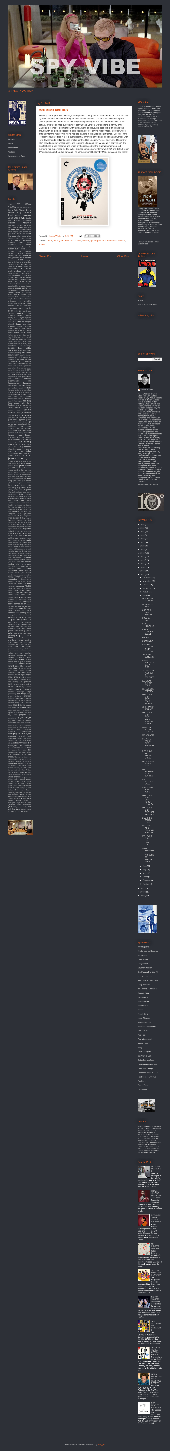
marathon (23, 538)
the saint (24, 754)
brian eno (27, 275)
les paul (24, 511)
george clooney (14, 410)
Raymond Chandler (15, 225)
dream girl (11, 363)
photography (14, 635)
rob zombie (22, 668)
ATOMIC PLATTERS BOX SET (148, 632)
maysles (14, 553)
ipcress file (26, 447)
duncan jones (20, 363)
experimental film (19, 381)
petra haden (27, 633)
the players (20, 752)
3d (18, 208)
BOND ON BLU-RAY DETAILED (147, 729)
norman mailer (13, 597)
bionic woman (18, 266)
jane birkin (27, 461)
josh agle (22, 490)
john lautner (13, 483)
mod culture (75, 240)
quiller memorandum (22, 651)
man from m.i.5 (25, 531)
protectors (11, 649)
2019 (142, 549)
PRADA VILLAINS (155, 1192)
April (145, 873)
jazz (13, 468)
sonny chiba (19, 703)
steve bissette (26, 723)
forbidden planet (19, 394)
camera (11, 288)
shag (29, 694)
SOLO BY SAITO (146, 619)
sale (10, 684)
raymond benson (15, 655)
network (11, 592)
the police (27, 752)
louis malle (27, 524)
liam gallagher (24, 514)
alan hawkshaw (18, 234)
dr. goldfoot (26, 359)
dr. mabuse (12, 361)
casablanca (27, 290)
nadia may (11, 588)
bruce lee (18, 279)
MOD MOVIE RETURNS (147, 599)
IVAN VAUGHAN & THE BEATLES (148, 772)
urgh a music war (24, 775)
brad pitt (11, 275)
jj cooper (28, 476)
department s (13, 346)
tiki (30, 763)
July (144, 595)
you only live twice (19, 808)
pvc (9, 651)
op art (23, 604)
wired (29, 803)
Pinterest (144, 244)
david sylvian (16, 337)
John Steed (14, 218)
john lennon (14, 485)
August (146, 592)
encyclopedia (12, 376)
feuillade (27, 388)
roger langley (26, 675)
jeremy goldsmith (13, 474)
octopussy (22, 599)
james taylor (18, 461)
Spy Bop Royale (144, 1052)
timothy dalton (20, 768)
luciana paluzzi (19, 527)
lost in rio (24, 522)
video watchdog (19, 785)
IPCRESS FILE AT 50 (148, 625)
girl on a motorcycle (21, 422)
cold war (19, 305)
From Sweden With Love (148, 980)
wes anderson (13, 794)
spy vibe (24, 717)
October (146, 585)
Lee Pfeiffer (14, 220)
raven (16, 653)
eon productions (24, 376)
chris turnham (18, 299)
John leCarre (143, 1014)
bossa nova (16, 273)
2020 (142, 546)
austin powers (24, 251)
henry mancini (25, 433)
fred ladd (21, 399)
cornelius (11, 315)
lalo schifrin (16, 507)
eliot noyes (19, 374)
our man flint (21, 608)
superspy (11, 731)
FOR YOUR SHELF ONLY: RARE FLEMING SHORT (147, 718)
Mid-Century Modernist (147, 1027)
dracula (28, 361)
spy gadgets (20, 715)
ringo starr (12, 668)
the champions (14, 748)
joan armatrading (14, 478)
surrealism (26, 731)
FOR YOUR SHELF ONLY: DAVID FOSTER (147, 840)
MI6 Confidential (144, 1022)
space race (26, 707)
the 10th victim (21, 743)
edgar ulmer (16, 368)
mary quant (19, 547)
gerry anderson (23, 415)
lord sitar (17, 522)
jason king (13, 466)
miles (13, 566)
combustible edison (15, 308)
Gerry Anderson (144, 985)
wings (18, 803)
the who (121, 240)
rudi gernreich (25, 682)
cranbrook (21, 320)
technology (12, 738)
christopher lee (14, 301)
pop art (27, 642)
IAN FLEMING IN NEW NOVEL (148, 763)
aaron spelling (13, 227)
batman (28, 258)
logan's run (21, 520)
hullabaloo (27, 439)
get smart (27, 417)
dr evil (17, 357)
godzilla (21, 424)
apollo (21, 242)
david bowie (19, 333)
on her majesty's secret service (19, 603)
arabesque (12, 244)
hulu (9, 442)
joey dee (23, 478)
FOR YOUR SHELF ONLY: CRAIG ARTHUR (147, 699)
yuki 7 (15, 811)
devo (15, 350)
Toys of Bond (143, 1085)
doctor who (26, 353)
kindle (15, 501)
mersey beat (27, 555)
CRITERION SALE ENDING (147, 612)
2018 (142, 553)
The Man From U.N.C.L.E (148, 1073)
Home (84, 256)
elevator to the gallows (23, 372)
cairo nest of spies (25, 286)
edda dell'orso (17, 366)
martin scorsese (13, 544)
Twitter (156, 242)
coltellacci (27, 306)
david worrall (26, 337)
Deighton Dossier (145, 968)
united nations (13, 775)
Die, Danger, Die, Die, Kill (148, 972)
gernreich (11, 415)
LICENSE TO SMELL (147, 605)
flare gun (28, 392)
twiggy (10, 772)
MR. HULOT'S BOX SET (155, 1246)
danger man (21, 324)
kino (22, 501)
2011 (142, 888)
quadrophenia (97, 240)
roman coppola (13, 679)
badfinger (20, 253)
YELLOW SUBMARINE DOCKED (156, 1272)
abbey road (22, 227)
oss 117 (18, 606)
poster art (23, 644)
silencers (11, 700)
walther (17, 792)
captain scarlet (21, 288)
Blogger (101, 1444)
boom (24, 271)
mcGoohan (21, 553)
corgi (29, 313)
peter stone (18, 633)
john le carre (25, 483)
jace (25, 453)
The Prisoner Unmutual (147, 1077)
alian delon (21, 236)
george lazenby (24, 412)
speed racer (27, 710)
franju (29, 394)
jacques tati (19, 455)
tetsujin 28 (11, 743)
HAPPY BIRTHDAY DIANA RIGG (148, 664)
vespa (42, 244)
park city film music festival (21, 615)
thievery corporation (23, 761)
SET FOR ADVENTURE (147, 305)
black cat (27, 266)
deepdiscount (17, 344)
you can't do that (21, 807)
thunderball (12, 763)
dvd (27, 363)
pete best (23, 626)
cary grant (19, 290)
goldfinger (12, 426)
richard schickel (25, 666)
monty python (14, 577)
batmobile (11, 260)
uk (29, 772)
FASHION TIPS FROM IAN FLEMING (148, 829)
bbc (21, 260)
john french (26, 481)
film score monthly (18, 392)
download (11, 357)
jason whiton (25, 466)
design (11, 348)
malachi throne (13, 531)
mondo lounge (13, 575)
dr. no (21, 361)
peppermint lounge (14, 624)
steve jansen (12, 725)
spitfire (28, 712)
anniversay (27, 240)
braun (16, 275)
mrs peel (27, 583)
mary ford (23, 544)
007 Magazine (143, 947)
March (145, 877)
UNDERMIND (147, 641)
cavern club (26, 295)
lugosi (10, 529)
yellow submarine (24, 805)
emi (29, 374)
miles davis (20, 566)
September (147, 588)
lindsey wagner (25, 518)
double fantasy (25, 355)
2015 (142, 564)
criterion (65, 240)
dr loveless (24, 357)
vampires (25, 777)
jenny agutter (13, 472)
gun (22, 428)
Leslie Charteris (144, 1018)
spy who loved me (16, 721)
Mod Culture (143, 1031)
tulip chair (21, 770)
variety (16, 779)
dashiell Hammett (24, 326)
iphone (10, 449)
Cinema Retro (25, 210)
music (28, 586)
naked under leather (23, 588)
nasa (10, 590)
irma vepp (17, 449)
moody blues (26, 577)
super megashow (24, 729)
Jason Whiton (147, 390)
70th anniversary (25, 208)
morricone (21, 579)
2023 (142, 535)
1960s (49, 240)
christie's (27, 299)
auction (11, 249)
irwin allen (25, 449)
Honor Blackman (23, 215)
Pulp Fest (141, 1035)
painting (23, 613)
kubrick (10, 505)
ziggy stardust (23, 811)
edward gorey (26, 368)
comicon (11, 313)
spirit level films (20, 712)
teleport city (21, 738)
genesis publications (23, 407)
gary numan (20, 405)
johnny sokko (13, 490)
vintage (16, 787)
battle (18, 260)
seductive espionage (16, 692)
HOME (140, 300)
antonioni (11, 242)
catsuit (16, 295)
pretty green (13, 646)
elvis (25, 374)
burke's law (18, 284)
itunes (21, 453)
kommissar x (26, 503)
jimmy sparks (20, 476)
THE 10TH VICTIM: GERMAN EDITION (155, 1351)
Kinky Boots (26, 218)
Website (11, 139)
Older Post (123, 256)
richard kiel (12, 664)
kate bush (23, 496)
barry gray (12, 258)
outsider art (19, 610)
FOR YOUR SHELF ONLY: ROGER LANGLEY (147, 799)
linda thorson (13, 518)
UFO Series (142, 1089)
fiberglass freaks (13, 390)
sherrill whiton (20, 698)
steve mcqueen (25, 725)
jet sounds (11, 476)
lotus (19, 524)
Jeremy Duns (143, 1006)
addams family (25, 229)
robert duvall (18, 670)
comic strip (18, 311)
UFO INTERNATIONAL (148, 781)
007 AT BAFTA (148, 735)
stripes (10, 727)
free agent (18, 401)
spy (9, 715)
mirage (19, 568)
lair (9, 507)
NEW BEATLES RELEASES (156, 1405)
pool (21, 642)
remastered (20, 657)
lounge (11, 527)
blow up (17, 269)
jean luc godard (21, 468)
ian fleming (25, 441)
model (10, 573)
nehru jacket (19, 590)
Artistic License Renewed (148, 951)
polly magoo (13, 642)
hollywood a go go (16, 437)
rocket (17, 675)
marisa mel (17, 542)
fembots (14, 388)
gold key (27, 424)
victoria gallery (20, 783)
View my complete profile (148, 485)
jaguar (28, 455)
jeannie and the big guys (22, 470)
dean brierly (22, 341)
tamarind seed (25, 736)
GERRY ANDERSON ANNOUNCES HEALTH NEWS (148, 855)
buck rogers (25, 282)
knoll (18, 503)
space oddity (16, 707)
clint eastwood (19, 303)
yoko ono (12, 807)
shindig (28, 698)
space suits (12, 710)
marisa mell (26, 542)
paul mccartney (19, 619)
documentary (13, 355)
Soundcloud (13, 148)
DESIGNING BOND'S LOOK (147, 820)
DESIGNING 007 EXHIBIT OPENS (147, 754)
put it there (27, 649)
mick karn (16, 562)
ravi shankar (25, 653)
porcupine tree (13, 644)
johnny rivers (26, 488)
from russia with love (19, 403)
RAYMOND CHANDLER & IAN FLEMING (147, 648)
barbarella (27, 255)
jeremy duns (25, 472)
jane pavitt (21, 463)
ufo (26, 772)
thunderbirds (23, 763)
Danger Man (143, 964)
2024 (142, 532)
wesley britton (25, 794)
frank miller (12, 396)
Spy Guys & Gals (145, 1056)
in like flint (22, 444)
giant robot (12, 420)
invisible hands (16, 447)
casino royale (14, 292)
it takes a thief (19, 450)
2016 (142, 560)
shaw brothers (14, 696)
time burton (22, 765)
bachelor (11, 253)
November (147, 581)
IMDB (10, 143)
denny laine (27, 344)
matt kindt (23, 549)
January (146, 884)
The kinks (27, 225)
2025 (142, 528)
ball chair (18, 255)
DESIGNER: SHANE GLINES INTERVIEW (156, 1218)
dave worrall (20, 331)
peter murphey (20, 631)
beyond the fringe (21, 264)
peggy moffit (19, 622)
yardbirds (11, 805)
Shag (140, 1048)
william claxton (14, 800)
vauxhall (22, 779)
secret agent (23, 689)
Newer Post (45, 256)
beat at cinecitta (21, 262)
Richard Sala (143, 1043)
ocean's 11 (12, 599)
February (146, 880)
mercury (19, 555)
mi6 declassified (15, 557)
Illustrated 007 (143, 993)
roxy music (27, 679)
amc (17, 238)
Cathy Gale (13, 210)
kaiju (21, 494)
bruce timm (26, 279)
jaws (9, 468)
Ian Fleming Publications (148, 989)
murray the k (12, 586)
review (21, 659)
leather (22, 509)
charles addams (20, 297)
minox (28, 566)
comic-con (27, 311)
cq (26, 318)
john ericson (17, 481)
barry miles (20, 258)
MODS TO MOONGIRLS (156, 1169)
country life (11, 318)
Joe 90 (140, 1010)
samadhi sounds (19, 684)
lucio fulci (28, 527)
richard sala (13, 666)
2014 (142, 567)
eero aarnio (23, 370)
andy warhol (26, 238)
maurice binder (21, 551)
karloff (18, 496)
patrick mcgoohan (17, 617)
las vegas (16, 509)
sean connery (16, 686)
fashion (21, 385)
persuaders (15, 626)
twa (29, 770)
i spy (15, 442)
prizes (28, 646)
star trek (16, 723)
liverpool (11, 520)
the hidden (22, 750)
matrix (10, 549)
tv (26, 770)
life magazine (25, 516)
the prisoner (14, 754)
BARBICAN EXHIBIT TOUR (147, 683)
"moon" (10, 204)
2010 (142, 892)
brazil (21, 275)
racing (10, 653)
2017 (142, 557)
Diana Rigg (14, 212)
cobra (29, 303)
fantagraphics (13, 383)
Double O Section (145, 976)
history (28, 435)
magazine (27, 529)
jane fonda (12, 463)
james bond (16, 458)
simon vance (20, 700)
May (145, 870)
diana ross (22, 350)
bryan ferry (13, 282)
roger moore (14, 677)
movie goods (20, 581)
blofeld (10, 269)
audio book (20, 249)
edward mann (13, 370)
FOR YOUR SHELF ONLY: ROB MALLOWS (148, 811)
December (147, 577)
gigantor (22, 420)
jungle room (22, 492)
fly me (10, 394)
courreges (20, 318)
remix (29, 657)
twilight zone (19, 772)
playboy (20, 640)
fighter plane (23, 390)
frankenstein (12, 399)
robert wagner (20, 672)
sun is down (17, 727)
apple (29, 242)
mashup (28, 547)
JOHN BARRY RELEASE (148, 708)
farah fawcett (12, 385)
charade (11, 297)
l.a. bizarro (27, 505)
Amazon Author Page (16, 156)
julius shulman (13, 492)
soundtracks (111, 240)
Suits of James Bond (146, 1060)
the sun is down (21, 757)
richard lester (25, 664)
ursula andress (14, 777)
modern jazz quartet (23, 573)
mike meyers (21, 564)
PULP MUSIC (147, 637)
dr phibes (18, 359)
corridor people (24, 315)
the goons (12, 750)
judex (28, 490)
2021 (142, 542)
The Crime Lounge (145, 1069)
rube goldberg (13, 682)
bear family (12, 262)
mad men (17, 529)
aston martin (24, 244)
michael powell (19, 559)
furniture (11, 405)
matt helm (16, 549)
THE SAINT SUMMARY (148, 656)
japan (28, 463)
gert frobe (11, 417)
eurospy (27, 379)
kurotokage (18, 505)
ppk (29, 644)
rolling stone (26, 677)
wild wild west (25, 798)
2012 (142, 574)
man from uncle (16, 533)
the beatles (25, 745)
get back (19, 417)
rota (21, 679)
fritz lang (27, 401)
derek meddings (25, 346)
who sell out (14, 798)
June (145, 866)
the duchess (26, 748)
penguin (28, 622)
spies (10, 712)
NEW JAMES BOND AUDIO (147, 789)
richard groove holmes (22, 662)
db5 (9, 339)
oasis (29, 597)
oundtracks (11, 608)
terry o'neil (27, 740)
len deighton (13, 511)
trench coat (12, 770)
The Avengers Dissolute (147, 1064)
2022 (142, 539)
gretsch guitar (13, 428)
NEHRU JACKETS (155, 1298)
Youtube (11, 152)
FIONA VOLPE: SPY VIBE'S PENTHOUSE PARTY (156, 1378)
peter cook (21, 629)
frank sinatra (25, 396)
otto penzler (26, 606)
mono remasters (25, 575)
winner (23, 803)
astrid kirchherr (14, 247)
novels (22, 597)
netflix (28, 590)
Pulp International (145, 1039)
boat (15, 271)
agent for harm (24, 232)
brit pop (23, 277)
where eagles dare (15, 796)
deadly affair (12, 341)
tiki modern (12, 765)
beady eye (27, 260)
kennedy (23, 498)
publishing (19, 649)
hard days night (19, 430)
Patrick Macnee (19, 222)
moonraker (12, 579)
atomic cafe (26, 247)
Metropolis (27, 220)
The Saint (141, 1081)
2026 (142, 525)
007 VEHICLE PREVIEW (147, 690)
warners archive (25, 792)
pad (17, 613)
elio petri (11, 374)
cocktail (11, 306)
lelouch (28, 509)
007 (19, 204)
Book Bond (142, 955)
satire (28, 684)
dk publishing (16, 353)
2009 (142, 896)
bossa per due (26, 273)
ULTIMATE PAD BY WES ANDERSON (148, 743)
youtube (23, 809)
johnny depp (16, 488)
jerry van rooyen (25, 474)
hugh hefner (18, 439)
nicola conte (26, 595)
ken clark (16, 498)
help (16, 433)
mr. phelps (18, 583)
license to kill (13, 516)
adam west (15, 229)
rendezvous (12, 659)
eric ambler (14, 379)
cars (13, 290)
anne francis (14, 240)
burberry (11, 284)
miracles (11, 568)
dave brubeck (14, 328)
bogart (19, 271)
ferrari (21, 388)
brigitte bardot (13, 277)
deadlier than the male (21, 339)
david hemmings (20, 335)
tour (29, 768)
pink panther (20, 638)
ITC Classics (143, 997)
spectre (19, 710)
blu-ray (56, 240)
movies (86, 240)
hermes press (15, 435)
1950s (28, 204)
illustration (13, 444)
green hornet (25, 426)
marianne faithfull (19, 540)
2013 (142, 571)
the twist (18, 759)
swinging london (16, 733)
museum (20, 586)
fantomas (27, 383)
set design (21, 694)
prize (22, 646)
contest (20, 313)
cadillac (15, 286)
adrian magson (13, 232)
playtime (28, 640)
